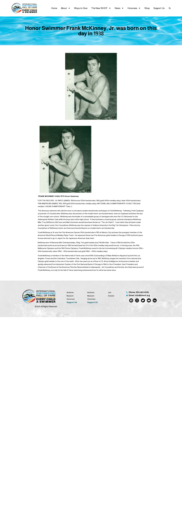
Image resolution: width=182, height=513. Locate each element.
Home (54, 8)
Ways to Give (80, 8)
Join (109, 292)
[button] (169, 8)
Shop (147, 8)
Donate (111, 296)
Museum (70, 296)
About (65, 8)
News (119, 8)
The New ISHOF (101, 8)
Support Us (159, 8)
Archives (70, 292)
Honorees (134, 8)
